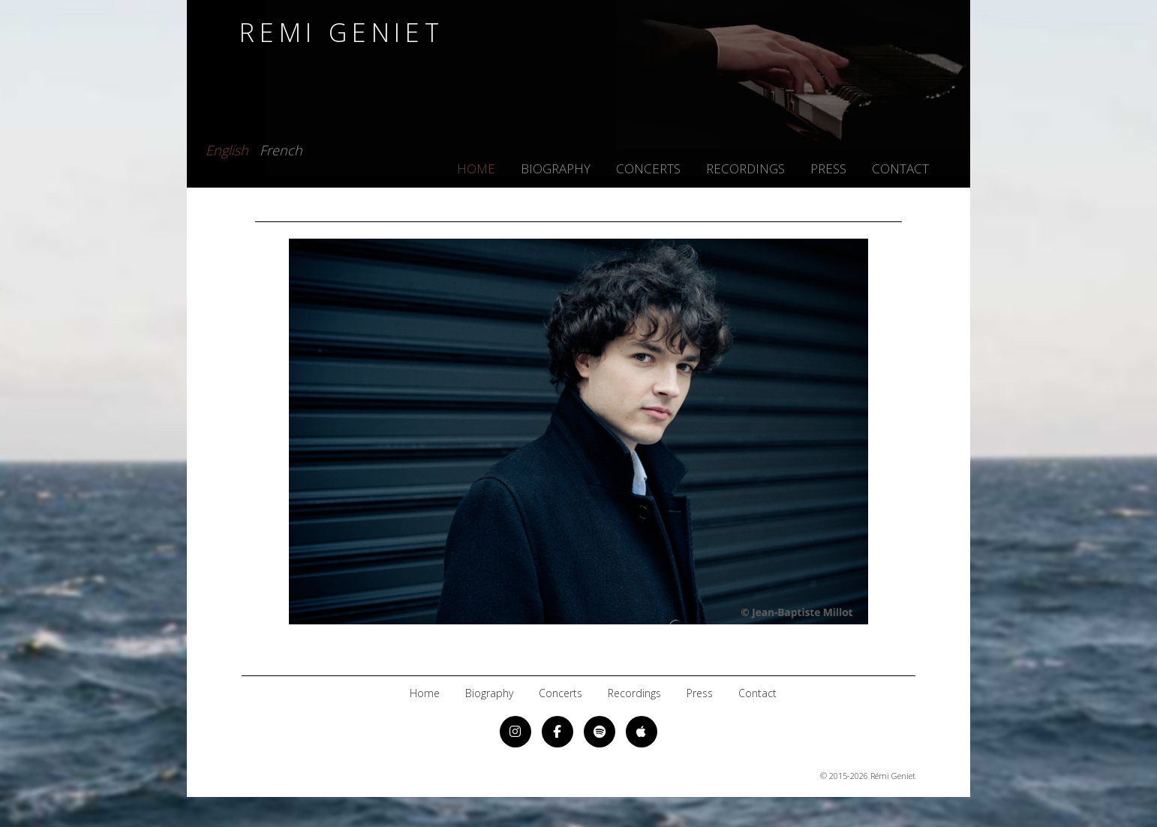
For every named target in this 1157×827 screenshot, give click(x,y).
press (828, 168)
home (476, 168)
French (281, 148)
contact (900, 168)
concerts (648, 168)
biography (556, 168)
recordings (745, 168)
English (227, 148)
